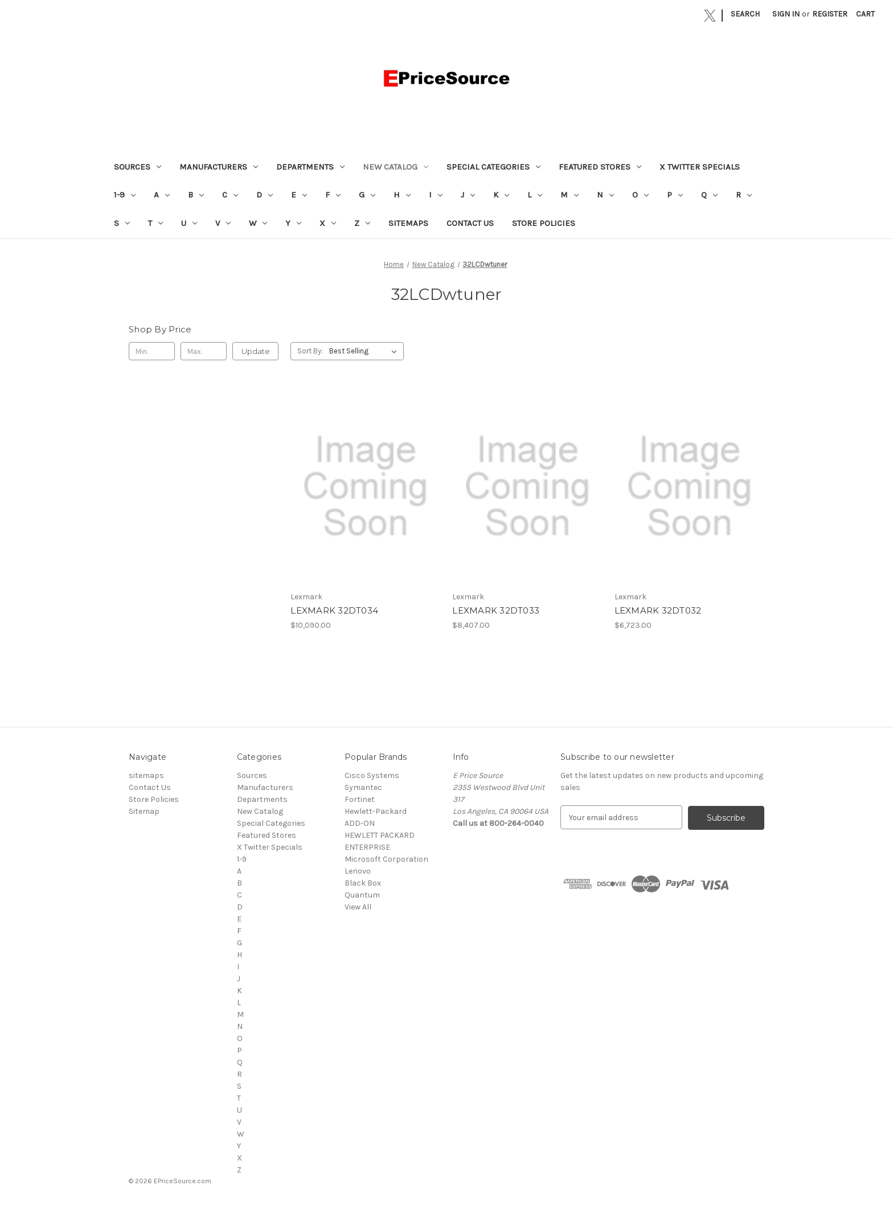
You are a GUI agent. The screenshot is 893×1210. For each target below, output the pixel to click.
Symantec (363, 787)
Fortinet (360, 799)
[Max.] (204, 351)
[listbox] (365, 351)
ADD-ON (360, 823)
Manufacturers (218, 167)
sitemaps (408, 223)
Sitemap (144, 811)
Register (829, 14)
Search (745, 14)
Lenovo (358, 871)
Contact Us (470, 223)
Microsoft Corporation (386, 859)
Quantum (362, 895)
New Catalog (395, 167)
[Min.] (152, 351)
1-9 (125, 195)
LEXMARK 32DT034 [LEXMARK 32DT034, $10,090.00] (334, 610)
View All (358, 907)
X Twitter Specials (699, 167)
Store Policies (543, 223)
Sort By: (310, 351)
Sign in (786, 14)
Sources (137, 167)
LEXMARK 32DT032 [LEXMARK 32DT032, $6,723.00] (658, 610)
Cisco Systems (372, 775)
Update (255, 351)
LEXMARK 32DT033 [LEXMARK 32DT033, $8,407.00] (495, 610)
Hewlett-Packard (376, 811)
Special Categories (493, 167)
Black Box (363, 883)
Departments (310, 167)
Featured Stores (600, 167)
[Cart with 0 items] (865, 14)
